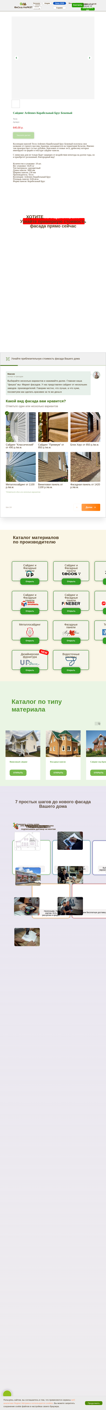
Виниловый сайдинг (18, 762)
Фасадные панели (58, 762)
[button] (88, 9)
